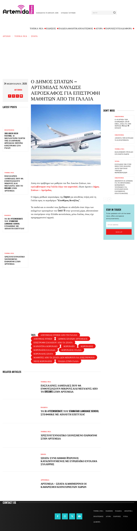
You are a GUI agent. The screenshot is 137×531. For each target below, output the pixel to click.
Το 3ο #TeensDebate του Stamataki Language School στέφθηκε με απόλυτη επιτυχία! (14, 223)
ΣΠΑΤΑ (34, 36)
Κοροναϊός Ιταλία (71, 349)
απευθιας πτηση (43, 338)
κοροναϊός (87, 346)
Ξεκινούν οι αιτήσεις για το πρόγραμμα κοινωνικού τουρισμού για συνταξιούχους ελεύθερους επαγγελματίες (124, 186)
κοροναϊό (69, 346)
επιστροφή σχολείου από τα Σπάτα (53, 342)
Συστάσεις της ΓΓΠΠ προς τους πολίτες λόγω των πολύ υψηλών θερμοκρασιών (123, 168)
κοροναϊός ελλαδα (44, 349)
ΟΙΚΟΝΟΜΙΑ (119, 116)
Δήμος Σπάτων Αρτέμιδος (72, 338)
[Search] (114, 13)
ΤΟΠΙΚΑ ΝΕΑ (20, 36)
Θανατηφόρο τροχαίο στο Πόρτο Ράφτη (124, 153)
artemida (18, 89)
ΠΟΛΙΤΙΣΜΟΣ (9, 130)
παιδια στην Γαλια (68, 361)
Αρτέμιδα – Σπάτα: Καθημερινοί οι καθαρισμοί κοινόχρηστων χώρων (64, 485)
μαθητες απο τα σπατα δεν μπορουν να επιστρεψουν (64, 357)
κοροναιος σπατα (43, 353)
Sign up (119, 232)
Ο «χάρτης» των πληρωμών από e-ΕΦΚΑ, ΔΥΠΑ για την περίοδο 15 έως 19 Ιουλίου (123, 123)
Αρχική (7, 36)
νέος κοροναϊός (43, 361)
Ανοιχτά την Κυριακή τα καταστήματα (124, 139)
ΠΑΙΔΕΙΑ (7, 215)
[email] (119, 224)
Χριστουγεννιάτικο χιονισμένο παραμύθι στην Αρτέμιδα (14, 260)
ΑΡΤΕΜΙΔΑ (45, 480)
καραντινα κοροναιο (45, 346)
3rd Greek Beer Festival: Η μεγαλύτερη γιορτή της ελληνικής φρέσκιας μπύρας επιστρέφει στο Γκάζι (14, 140)
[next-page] (109, 199)
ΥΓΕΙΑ (117, 161)
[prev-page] (105, 199)
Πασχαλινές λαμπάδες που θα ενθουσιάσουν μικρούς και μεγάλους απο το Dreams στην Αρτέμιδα (13, 183)
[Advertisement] (68, 57)
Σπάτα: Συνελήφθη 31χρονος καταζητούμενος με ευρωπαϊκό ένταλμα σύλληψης (69, 461)
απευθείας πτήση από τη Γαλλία (59, 335)
